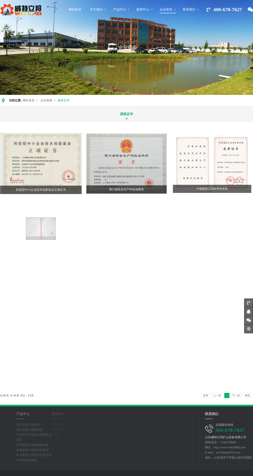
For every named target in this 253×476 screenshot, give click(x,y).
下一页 (236, 395)
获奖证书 (126, 114)
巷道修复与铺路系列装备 (25, 450)
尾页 (247, 395)
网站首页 (29, 100)
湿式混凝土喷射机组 (22, 429)
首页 (205, 395)
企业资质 (46, 100)
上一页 (217, 395)
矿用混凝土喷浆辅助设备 (25, 444)
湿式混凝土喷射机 (20, 424)
